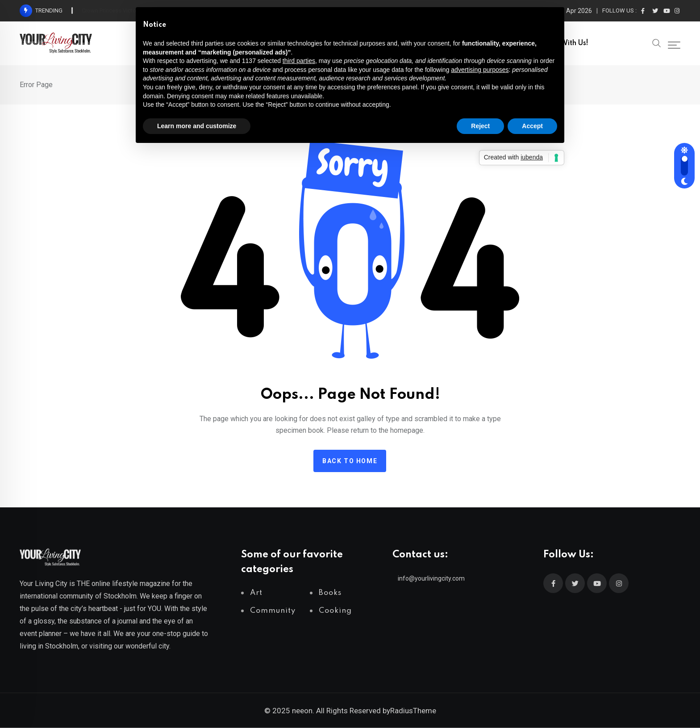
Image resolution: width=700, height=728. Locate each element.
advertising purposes (479, 69)
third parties (299, 60)
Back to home (349, 460)
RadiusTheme (413, 710)
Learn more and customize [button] (196, 126)
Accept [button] (532, 126)
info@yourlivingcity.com (431, 578)
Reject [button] (480, 126)
